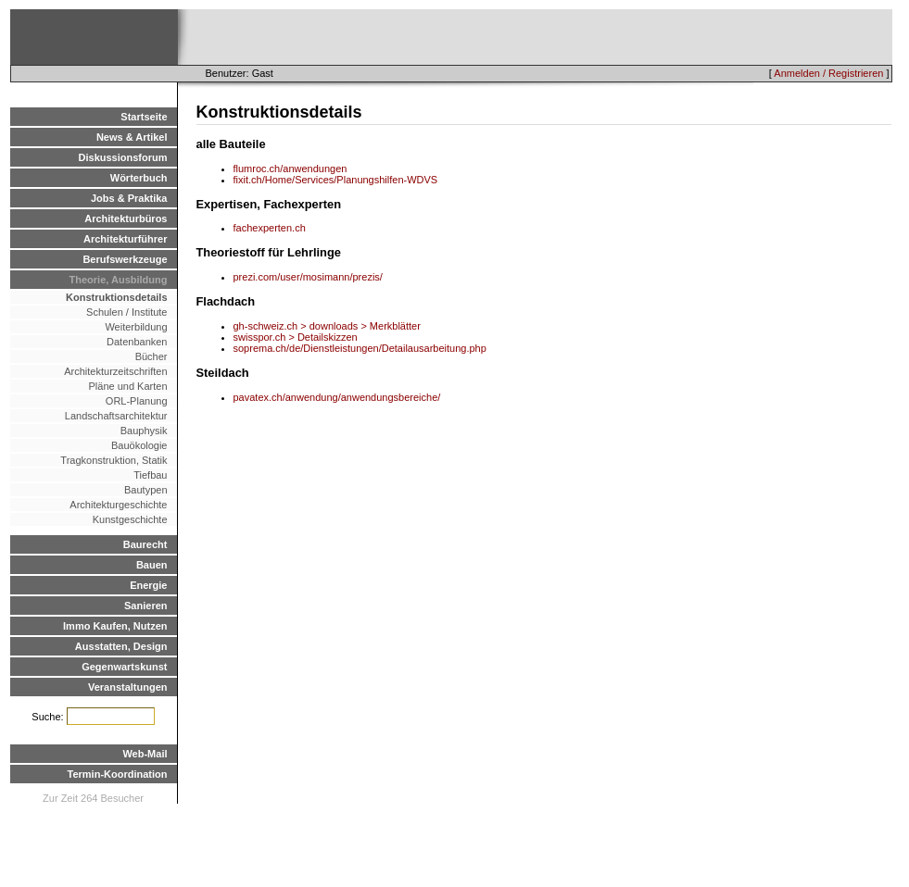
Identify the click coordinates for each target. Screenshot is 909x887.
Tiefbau (150, 475)
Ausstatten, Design (121, 646)
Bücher (151, 356)
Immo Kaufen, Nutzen (115, 625)
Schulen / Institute (126, 312)
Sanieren (145, 605)
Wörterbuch (139, 177)
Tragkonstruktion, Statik (113, 460)
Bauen (152, 564)
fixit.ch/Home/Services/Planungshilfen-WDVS (336, 179)
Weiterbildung (136, 326)
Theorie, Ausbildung (118, 279)
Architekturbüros (125, 218)
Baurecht (145, 544)
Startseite (143, 116)
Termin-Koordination (118, 774)
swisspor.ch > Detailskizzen (296, 337)
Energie (148, 585)
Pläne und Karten (127, 386)
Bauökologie (139, 445)
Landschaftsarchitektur (116, 415)
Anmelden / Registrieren (828, 73)
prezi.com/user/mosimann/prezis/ (308, 276)
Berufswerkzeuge (124, 259)
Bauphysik (144, 430)
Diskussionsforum (123, 157)
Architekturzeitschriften (115, 371)
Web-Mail (144, 753)
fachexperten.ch (270, 227)
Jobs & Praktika (129, 198)
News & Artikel (132, 137)
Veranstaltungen (128, 687)
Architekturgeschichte (118, 504)
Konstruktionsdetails (116, 297)
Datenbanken (137, 341)
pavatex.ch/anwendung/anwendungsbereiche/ (337, 397)
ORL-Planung (137, 400)
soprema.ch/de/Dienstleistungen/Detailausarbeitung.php (360, 348)
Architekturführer (125, 238)
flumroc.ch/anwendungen (290, 168)
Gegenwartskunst (124, 666)
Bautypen (145, 489)
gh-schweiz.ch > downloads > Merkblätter (327, 325)
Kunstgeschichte (130, 519)
